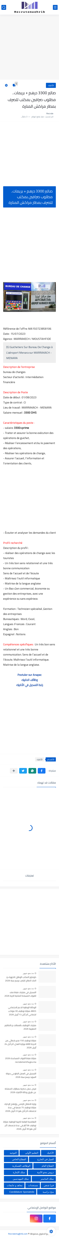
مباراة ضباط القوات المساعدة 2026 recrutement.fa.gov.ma (20, 1060)
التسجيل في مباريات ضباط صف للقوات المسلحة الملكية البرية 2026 (20, 994)
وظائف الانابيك (29, 679)
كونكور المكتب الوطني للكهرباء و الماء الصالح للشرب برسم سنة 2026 (20, 979)
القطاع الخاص (19, 1159)
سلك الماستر (47, 1178)
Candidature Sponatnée (21, 1191)
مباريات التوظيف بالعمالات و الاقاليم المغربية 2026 (20, 1027)
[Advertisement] (29, 47)
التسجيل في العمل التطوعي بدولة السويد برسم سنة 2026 (21, 1075)
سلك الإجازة (19, 1172)
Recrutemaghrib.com (18, 1234)
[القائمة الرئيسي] (55, 7)
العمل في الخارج (45, 1159)
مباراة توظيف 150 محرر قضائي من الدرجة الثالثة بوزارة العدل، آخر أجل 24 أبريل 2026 (20, 1044)
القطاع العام (48, 1165)
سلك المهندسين (21, 1178)
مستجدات (33, 1185)
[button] (41, 771)
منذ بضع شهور (28, 973)
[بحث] (3, 7)
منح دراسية (48, 1191)
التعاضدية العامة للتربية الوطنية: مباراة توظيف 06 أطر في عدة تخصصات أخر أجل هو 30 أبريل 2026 (19, 1125)
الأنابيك (51, 85)
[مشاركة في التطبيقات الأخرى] (14, 771)
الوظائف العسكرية (21, 1165)
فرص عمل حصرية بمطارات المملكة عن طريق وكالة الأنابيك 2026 (20, 1090)
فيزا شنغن (49, 1185)
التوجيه (13, 1152)
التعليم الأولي (31, 1152)
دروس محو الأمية (45, 1172)
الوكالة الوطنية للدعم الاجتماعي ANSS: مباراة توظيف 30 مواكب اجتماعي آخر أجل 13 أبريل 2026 (22, 1011)
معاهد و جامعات (14, 1185)
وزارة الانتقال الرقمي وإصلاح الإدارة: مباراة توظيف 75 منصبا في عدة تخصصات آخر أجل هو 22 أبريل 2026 (20, 1107)
